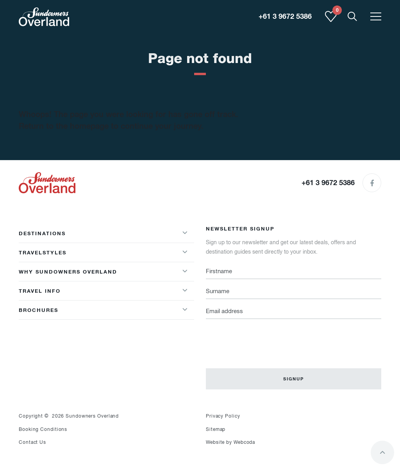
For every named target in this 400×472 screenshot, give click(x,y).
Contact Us (32, 442)
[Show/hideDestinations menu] (184, 233)
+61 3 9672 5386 (328, 182)
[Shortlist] (331, 20)
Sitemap (215, 429)
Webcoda (244, 442)
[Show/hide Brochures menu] (184, 310)
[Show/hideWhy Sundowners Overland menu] (184, 271)
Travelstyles (42, 252)
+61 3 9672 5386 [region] (285, 16)
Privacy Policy (223, 416)
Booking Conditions (43, 429)
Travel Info (40, 291)
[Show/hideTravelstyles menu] (184, 252)
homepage (89, 126)
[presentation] (265, 339)
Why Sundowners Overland (68, 271)
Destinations (42, 233)
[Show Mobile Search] (352, 17)
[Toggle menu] (375, 17)
